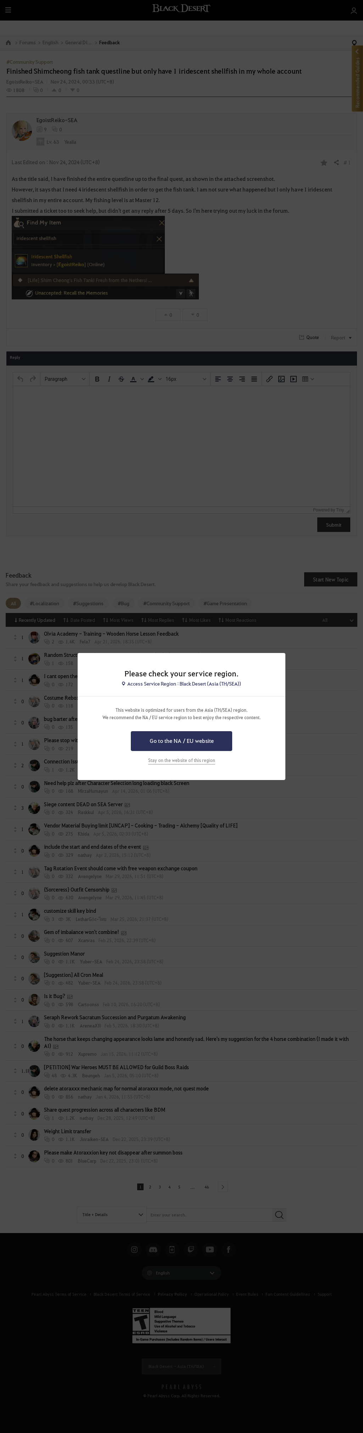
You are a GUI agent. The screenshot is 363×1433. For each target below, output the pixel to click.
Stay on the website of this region (181, 760)
